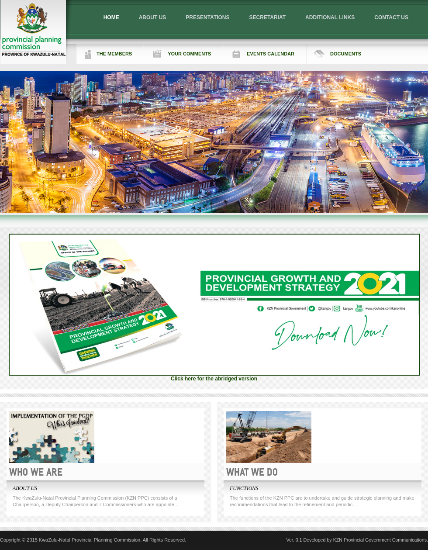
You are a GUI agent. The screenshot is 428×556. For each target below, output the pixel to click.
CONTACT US (391, 17)
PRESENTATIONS (207, 17)
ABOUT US (152, 17)
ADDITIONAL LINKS (330, 17)
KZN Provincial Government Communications (380, 539)
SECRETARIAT (267, 17)
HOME (111, 17)
